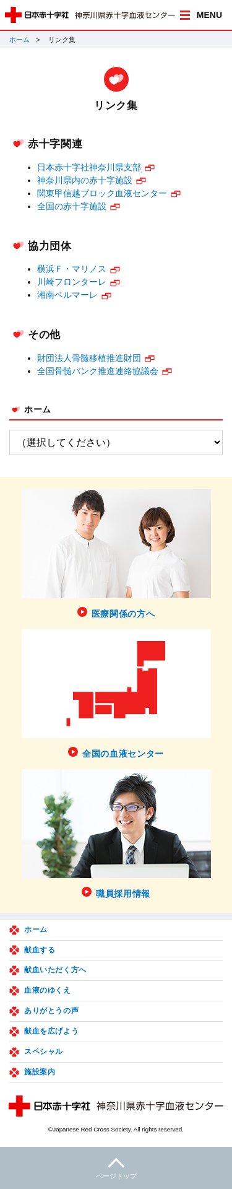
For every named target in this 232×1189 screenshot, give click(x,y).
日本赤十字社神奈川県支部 (89, 167)
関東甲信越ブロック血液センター (102, 193)
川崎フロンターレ (71, 282)
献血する (39, 950)
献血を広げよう (51, 1031)
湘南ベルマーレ (67, 295)
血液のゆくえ (47, 990)
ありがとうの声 (51, 1010)
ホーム (19, 39)
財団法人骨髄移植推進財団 (89, 358)
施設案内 (39, 1072)
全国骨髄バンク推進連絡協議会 (97, 371)
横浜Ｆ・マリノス (71, 269)
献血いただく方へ (55, 969)
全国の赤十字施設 (71, 206)
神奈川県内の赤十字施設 (84, 180)
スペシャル (43, 1051)
